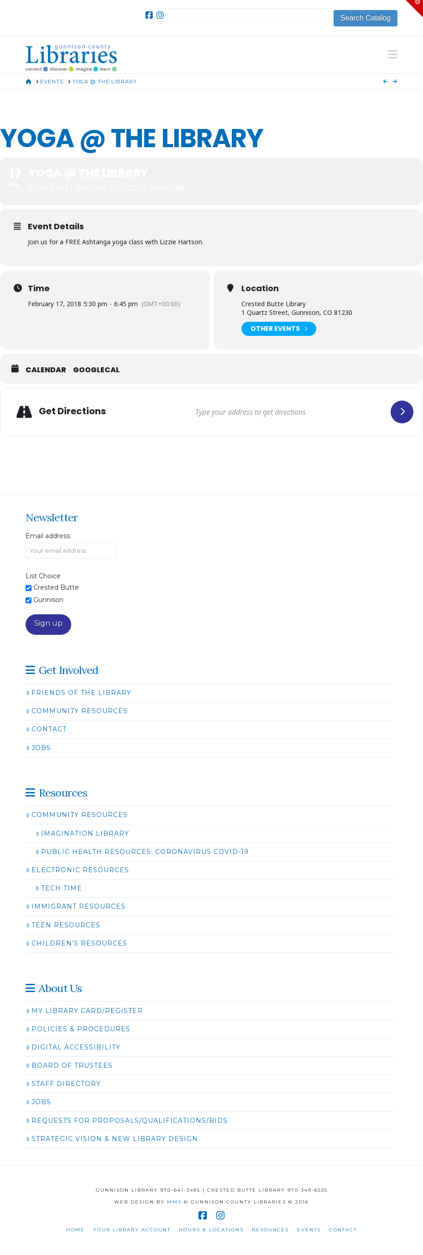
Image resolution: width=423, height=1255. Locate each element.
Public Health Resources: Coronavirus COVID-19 (142, 852)
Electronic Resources (77, 870)
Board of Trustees (69, 1065)
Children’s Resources (76, 943)
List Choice (43, 576)
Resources (270, 1230)
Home (75, 1230)
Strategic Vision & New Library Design (112, 1139)
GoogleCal (96, 370)
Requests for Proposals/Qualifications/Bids (127, 1120)
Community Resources (77, 711)
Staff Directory (63, 1084)
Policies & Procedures (78, 1029)
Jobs (38, 748)
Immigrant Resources (75, 906)
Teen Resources (63, 925)
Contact (46, 729)
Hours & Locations (211, 1230)
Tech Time (59, 888)
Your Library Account (132, 1230)
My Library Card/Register (84, 1011)
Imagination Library (82, 833)
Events (309, 1230)
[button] (392, 54)
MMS (174, 1202)
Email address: (48, 536)
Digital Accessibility (73, 1047)
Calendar (46, 370)
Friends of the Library (78, 693)
